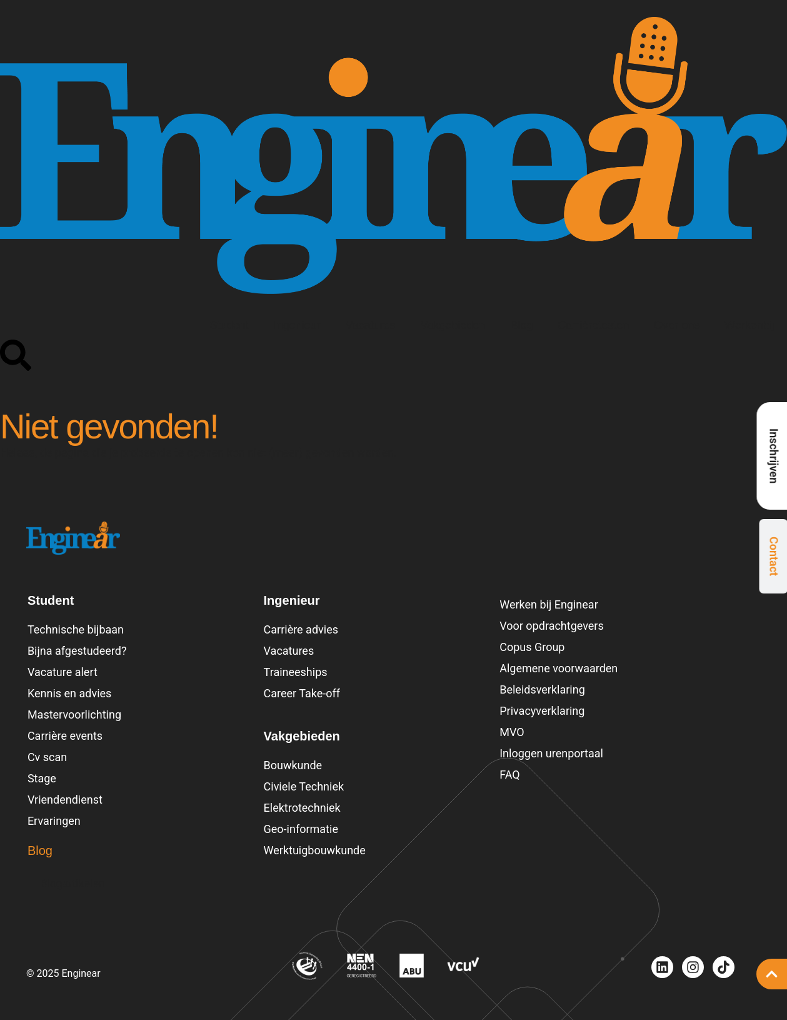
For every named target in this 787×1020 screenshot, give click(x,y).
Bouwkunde (293, 765)
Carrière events (65, 735)
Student (229, 325)
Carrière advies (301, 629)
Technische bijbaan (76, 629)
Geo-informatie (301, 829)
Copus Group (531, 647)
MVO (511, 732)
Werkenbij (749, 325)
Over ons (676, 325)
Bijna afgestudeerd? (77, 650)
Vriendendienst (65, 799)
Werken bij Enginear (548, 604)
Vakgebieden (452, 325)
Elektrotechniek (302, 807)
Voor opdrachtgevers (551, 625)
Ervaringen (54, 820)
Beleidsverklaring (542, 689)
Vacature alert (63, 672)
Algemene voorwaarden (558, 668)
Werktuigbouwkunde (315, 850)
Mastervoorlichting (74, 714)
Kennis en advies (69, 693)
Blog (521, 325)
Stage (42, 778)
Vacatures (371, 325)
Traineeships (296, 672)
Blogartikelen (72, 883)
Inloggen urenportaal (551, 753)
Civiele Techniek (304, 786)
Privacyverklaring (541, 710)
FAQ (509, 774)
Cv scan (47, 757)
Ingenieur (297, 325)
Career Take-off (302, 693)
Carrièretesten (593, 325)
